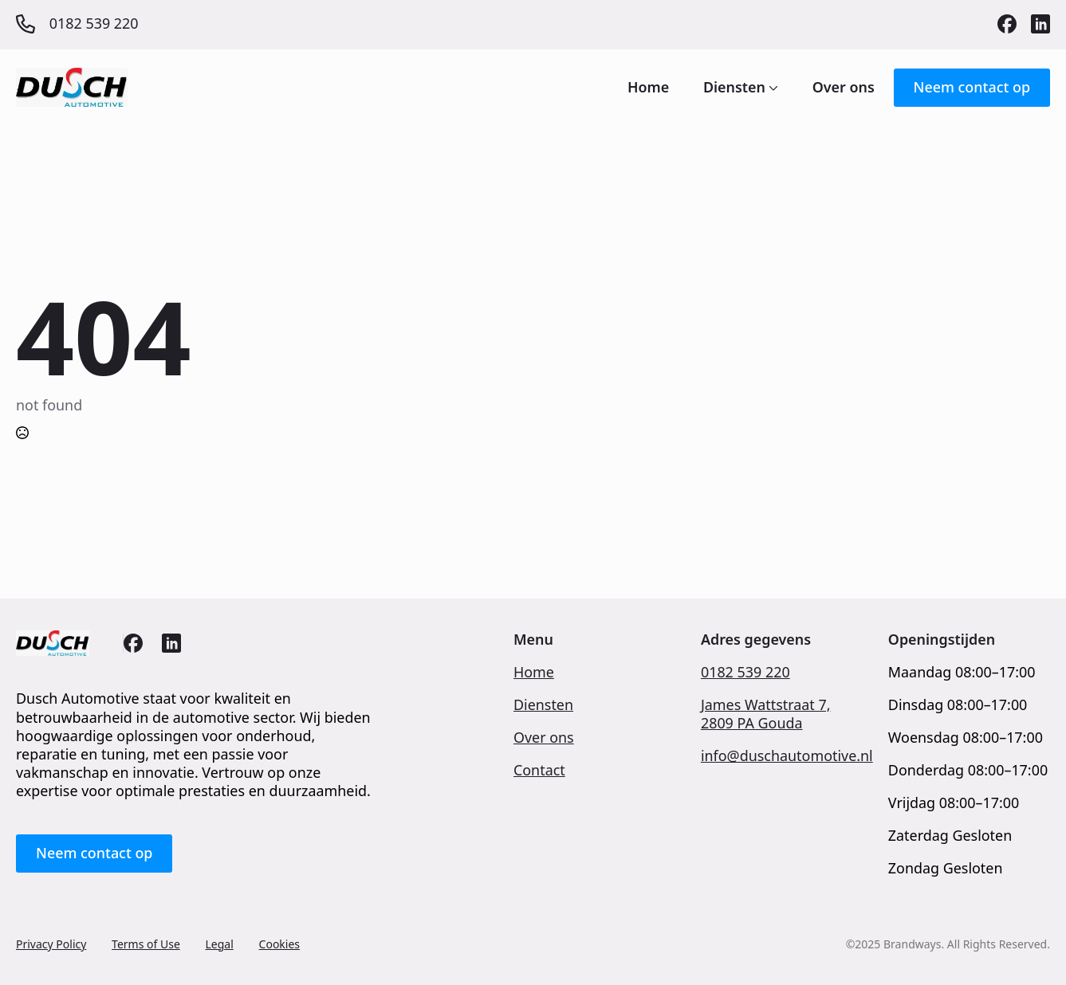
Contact (539, 770)
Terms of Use (146, 944)
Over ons (843, 87)
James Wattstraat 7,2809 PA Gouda (766, 714)
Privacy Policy (51, 944)
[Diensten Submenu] (771, 87)
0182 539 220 (745, 672)
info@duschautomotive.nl (787, 756)
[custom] (1007, 23)
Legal (220, 944)
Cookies (279, 944)
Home (648, 87)
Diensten (734, 87)
